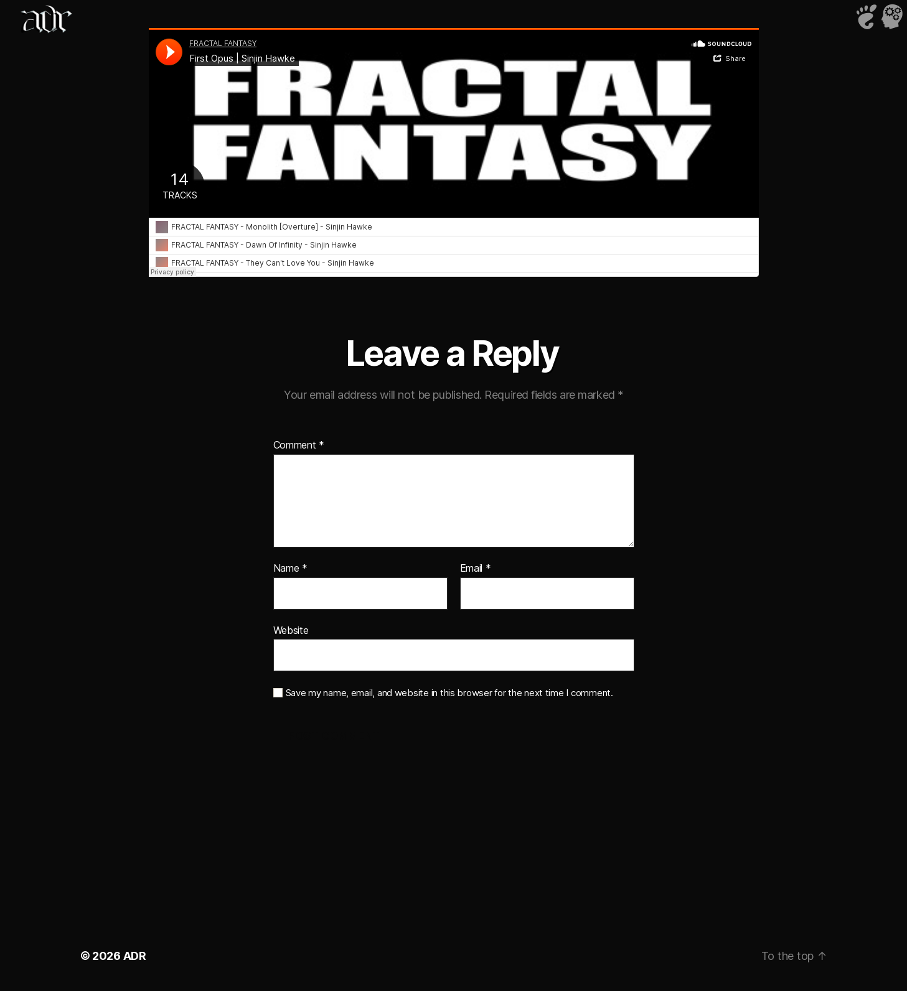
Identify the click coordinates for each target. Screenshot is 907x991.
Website (291, 630)
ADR (134, 955)
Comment (299, 445)
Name (290, 568)
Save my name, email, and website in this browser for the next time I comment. (449, 693)
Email (475, 568)
